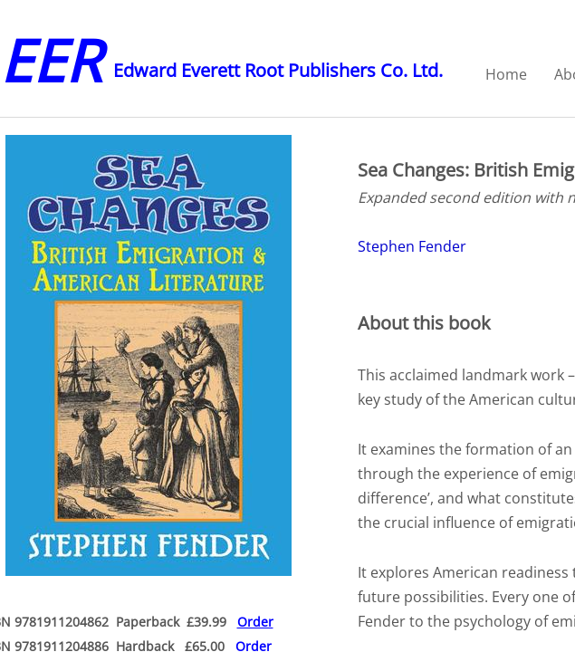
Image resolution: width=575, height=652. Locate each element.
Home (506, 74)
